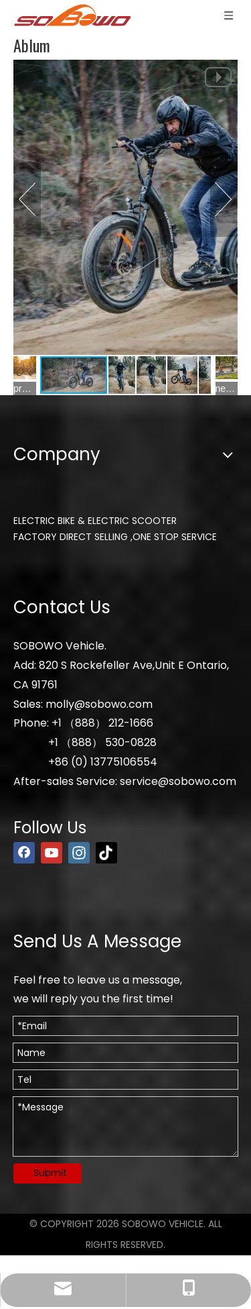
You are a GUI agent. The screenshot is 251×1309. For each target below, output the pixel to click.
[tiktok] (106, 852)
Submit (50, 1173)
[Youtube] (51, 852)
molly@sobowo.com (99, 704)
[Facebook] (24, 852)
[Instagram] (79, 852)
